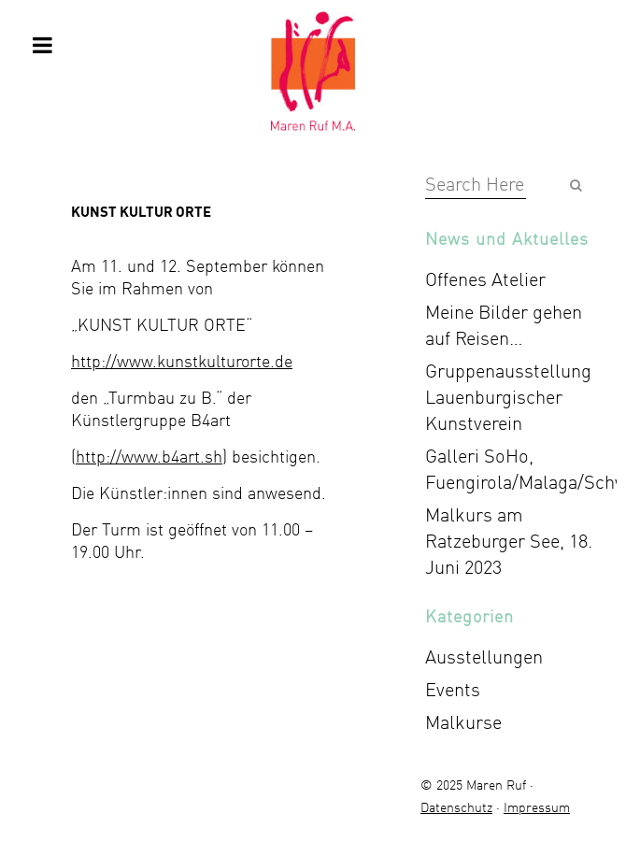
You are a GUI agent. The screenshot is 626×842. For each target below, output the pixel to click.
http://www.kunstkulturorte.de (181, 360)
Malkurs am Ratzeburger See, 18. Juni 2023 (508, 540)
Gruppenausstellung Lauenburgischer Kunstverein (508, 397)
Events (452, 689)
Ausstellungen (484, 656)
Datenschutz (456, 807)
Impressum (537, 807)
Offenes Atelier (485, 279)
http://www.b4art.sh (149, 456)
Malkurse (463, 722)
